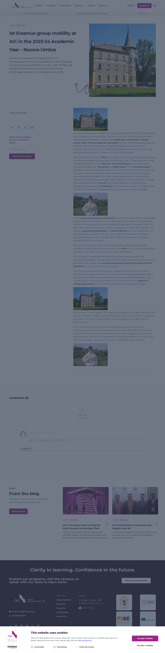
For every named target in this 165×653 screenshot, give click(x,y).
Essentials (39, 647)
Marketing (62, 647)
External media (87, 647)
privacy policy (85, 640)
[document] (82, 326)
